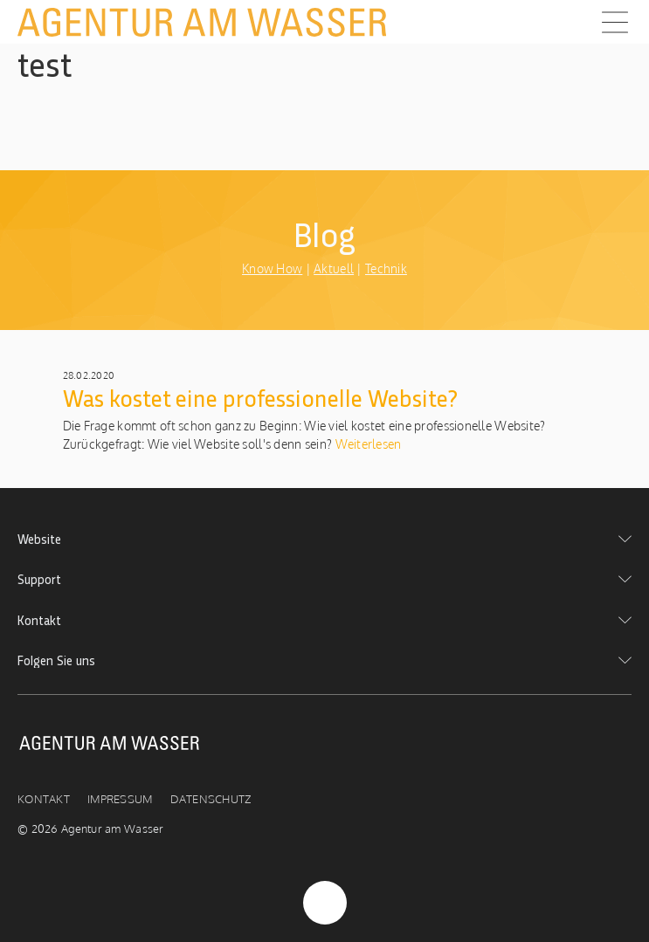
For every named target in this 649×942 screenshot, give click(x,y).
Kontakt (43, 799)
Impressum (120, 799)
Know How (272, 268)
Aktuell (334, 268)
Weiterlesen (366, 444)
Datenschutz (211, 799)
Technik (386, 268)
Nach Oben (325, 903)
